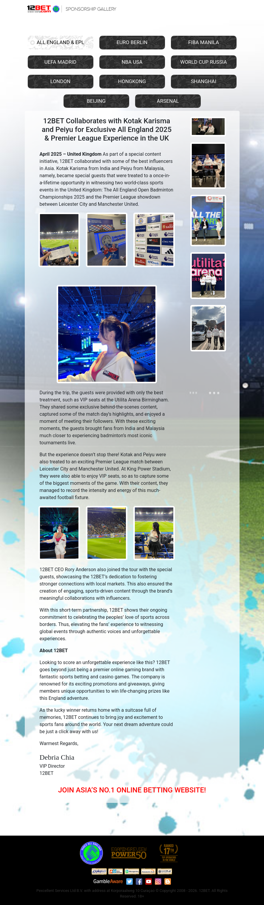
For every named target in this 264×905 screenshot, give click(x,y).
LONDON (60, 81)
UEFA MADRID (60, 62)
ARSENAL (168, 101)
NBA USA (131, 62)
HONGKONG (132, 81)
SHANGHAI (203, 81)
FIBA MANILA (203, 42)
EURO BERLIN (132, 42)
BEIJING (96, 101)
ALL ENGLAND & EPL (60, 42)
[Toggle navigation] (231, 8)
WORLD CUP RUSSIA (203, 62)
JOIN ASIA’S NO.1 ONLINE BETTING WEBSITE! (132, 790)
